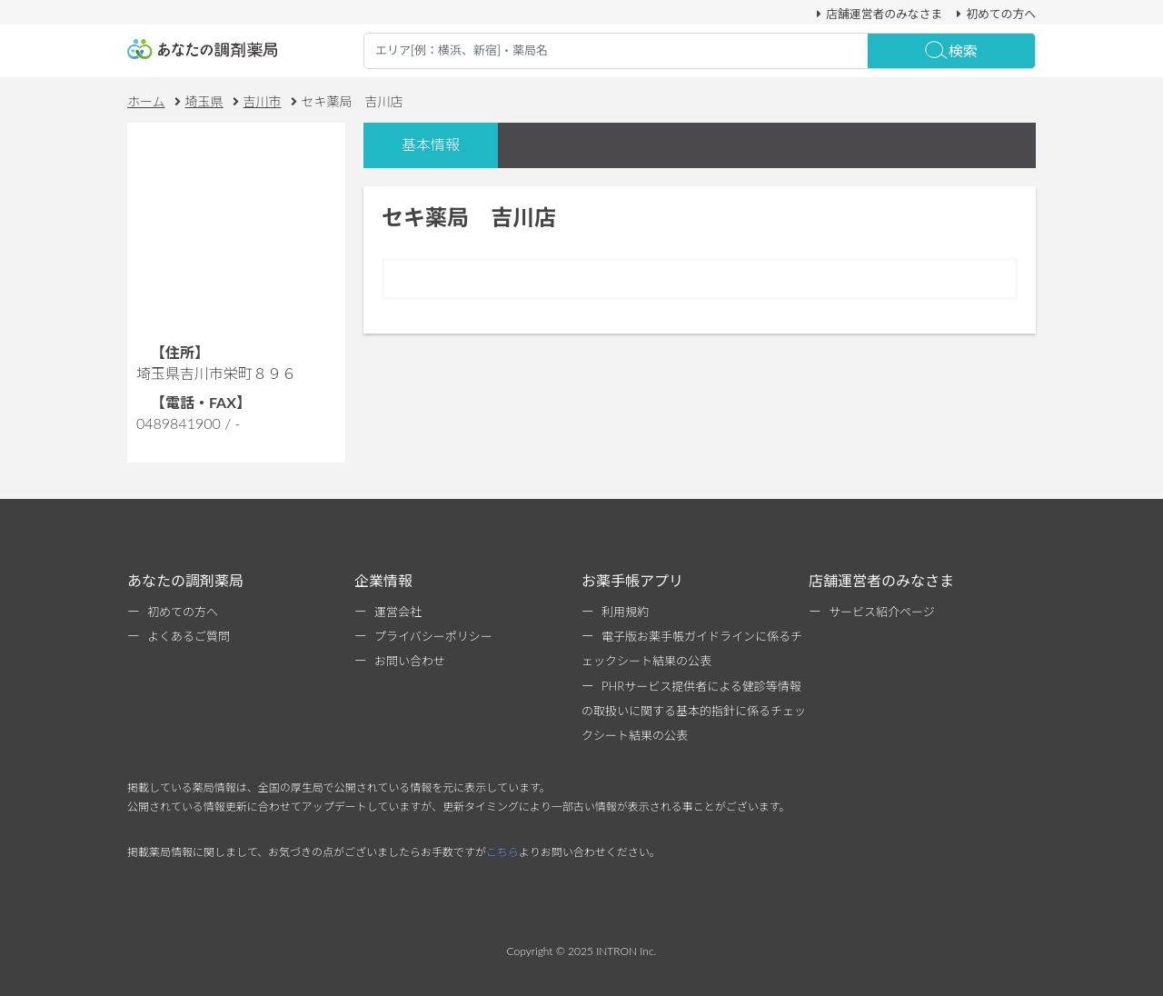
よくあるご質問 (188, 636)
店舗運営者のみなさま (876, 13)
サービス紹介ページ (882, 611)
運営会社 (398, 611)
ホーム (146, 101)
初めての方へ (993, 13)
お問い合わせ (409, 660)
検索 (951, 50)
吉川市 (263, 101)
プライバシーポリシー (433, 636)
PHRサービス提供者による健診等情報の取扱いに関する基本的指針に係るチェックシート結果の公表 (694, 710)
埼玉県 (204, 101)
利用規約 (625, 611)
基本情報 (431, 144)
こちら (502, 852)
